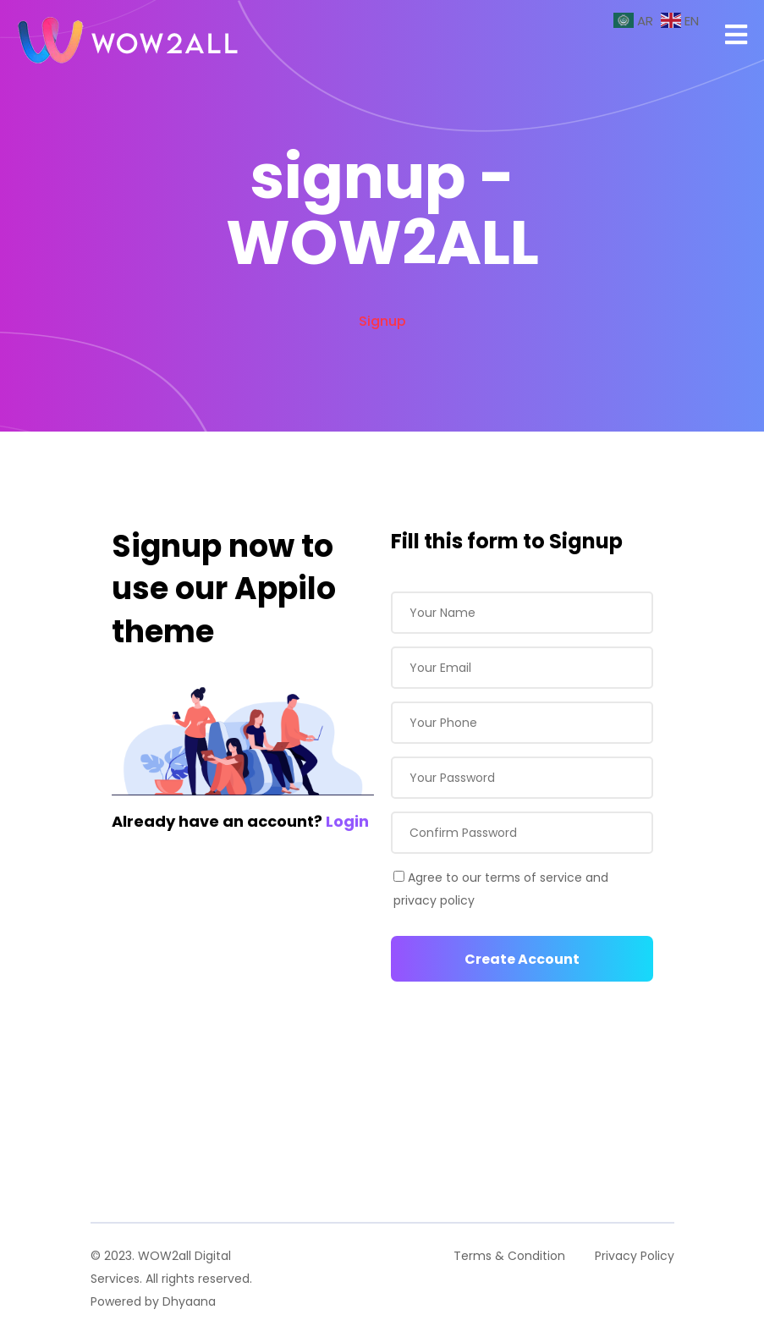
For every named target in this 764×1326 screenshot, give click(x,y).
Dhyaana (189, 1301)
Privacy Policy (634, 1255)
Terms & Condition (509, 1255)
